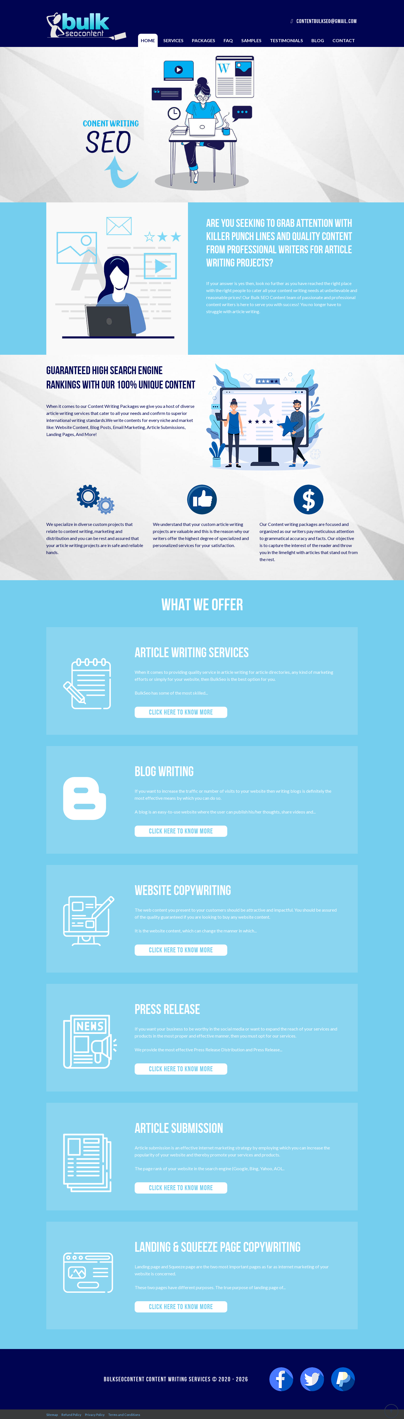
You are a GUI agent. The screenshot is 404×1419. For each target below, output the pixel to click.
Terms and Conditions (124, 1414)
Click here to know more (181, 712)
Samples (251, 40)
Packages (203, 40)
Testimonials (286, 40)
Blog (317, 40)
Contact (343, 40)
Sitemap (52, 1414)
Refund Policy (71, 1414)
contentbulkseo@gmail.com (323, 21)
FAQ (228, 40)
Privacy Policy (95, 1414)
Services (173, 40)
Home (148, 40)
